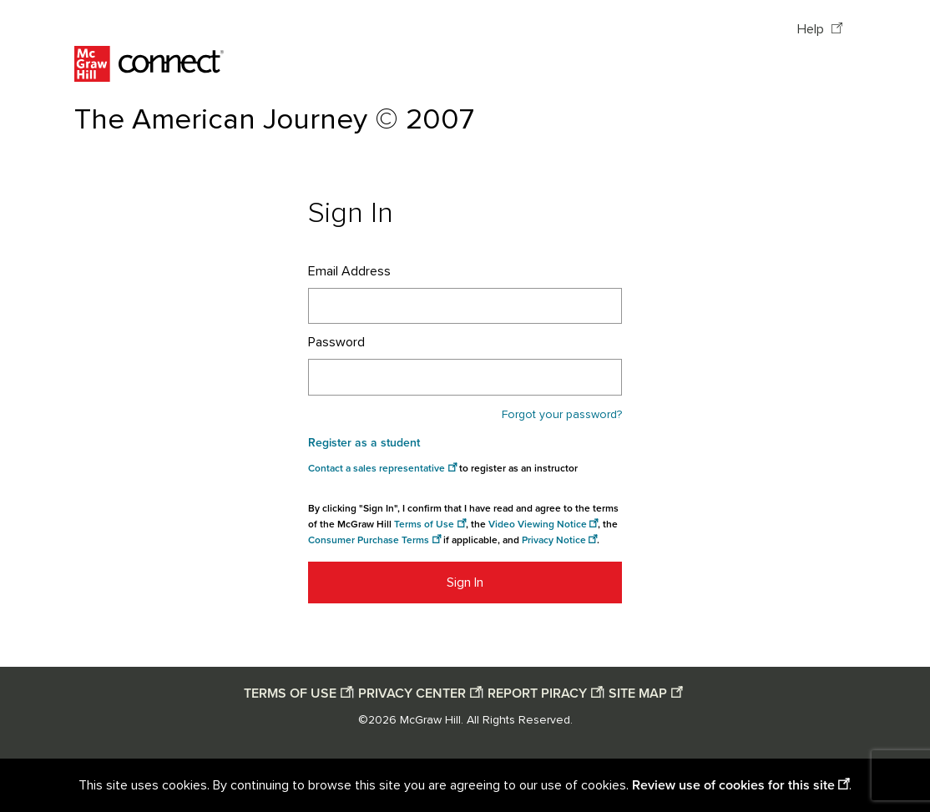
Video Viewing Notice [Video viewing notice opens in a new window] (537, 524)
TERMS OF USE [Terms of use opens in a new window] (290, 693)
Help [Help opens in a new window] (812, 29)
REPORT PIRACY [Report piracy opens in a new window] (537, 693)
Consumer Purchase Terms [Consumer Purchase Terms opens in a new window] (368, 540)
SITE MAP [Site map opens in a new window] (638, 693)
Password (336, 342)
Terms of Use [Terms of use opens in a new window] (424, 524)
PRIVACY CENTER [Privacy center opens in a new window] (412, 693)
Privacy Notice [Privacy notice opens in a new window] (554, 540)
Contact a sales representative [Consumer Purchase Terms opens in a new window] (376, 468)
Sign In (465, 582)
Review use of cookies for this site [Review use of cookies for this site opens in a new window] (733, 785)
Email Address (349, 271)
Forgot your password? (562, 415)
